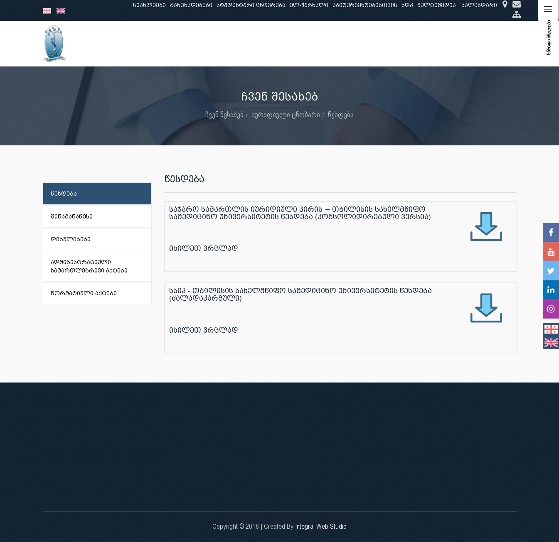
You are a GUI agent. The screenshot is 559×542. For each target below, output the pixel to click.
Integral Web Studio (321, 526)
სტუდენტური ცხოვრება (251, 5)
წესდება (341, 114)
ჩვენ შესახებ (123, 43)
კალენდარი (479, 5)
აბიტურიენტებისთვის (364, 5)
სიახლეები (149, 5)
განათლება (170, 43)
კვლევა (208, 43)
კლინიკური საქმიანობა (265, 43)
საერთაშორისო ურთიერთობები (450, 43)
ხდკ (407, 5)
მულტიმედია (436, 5)
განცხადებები (191, 5)
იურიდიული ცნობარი (285, 114)
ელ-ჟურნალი (309, 5)
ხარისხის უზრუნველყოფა (350, 43)
